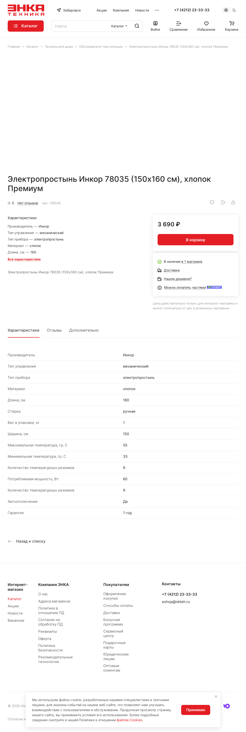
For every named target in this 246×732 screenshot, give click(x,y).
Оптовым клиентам (111, 668)
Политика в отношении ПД (51, 610)
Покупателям (116, 584)
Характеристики (23, 330)
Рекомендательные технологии (55, 659)
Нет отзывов (28, 203)
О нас (43, 594)
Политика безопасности (50, 647)
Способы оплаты (118, 605)
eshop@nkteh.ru (176, 601)
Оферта (44, 638)
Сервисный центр (113, 633)
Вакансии (16, 620)
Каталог (15, 599)
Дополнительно (84, 330)
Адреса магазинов (54, 601)
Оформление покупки (114, 596)
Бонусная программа (113, 622)
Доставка (111, 612)
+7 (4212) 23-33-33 (191, 10)
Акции (13, 606)
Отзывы (54, 330)
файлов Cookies (129, 720)
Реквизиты (47, 631)
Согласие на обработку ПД (50, 622)
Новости (15, 613)
